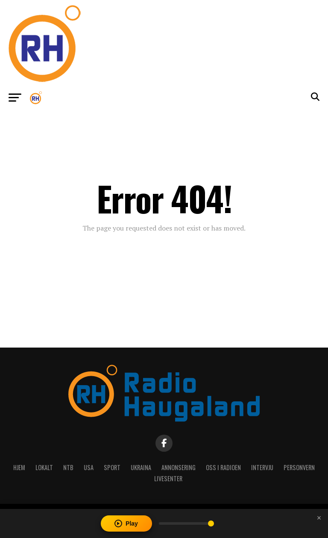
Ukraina (141, 467)
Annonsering (178, 467)
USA (89, 467)
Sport (112, 467)
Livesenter (168, 478)
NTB (68, 467)
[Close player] (319, 518)
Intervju (262, 467)
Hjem (19, 467)
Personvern (299, 467)
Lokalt (44, 467)
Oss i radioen (223, 467)
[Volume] (186, 523)
